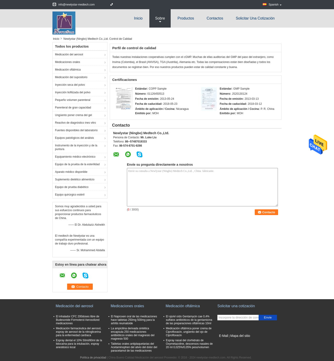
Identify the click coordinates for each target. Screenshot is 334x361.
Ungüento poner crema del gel (73, 115)
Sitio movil (225, 341)
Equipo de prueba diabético (71, 187)
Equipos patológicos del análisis (74, 137)
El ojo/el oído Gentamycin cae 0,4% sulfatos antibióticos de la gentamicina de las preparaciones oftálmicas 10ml (189, 320)
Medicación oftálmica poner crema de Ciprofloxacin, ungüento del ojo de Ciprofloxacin (188, 332)
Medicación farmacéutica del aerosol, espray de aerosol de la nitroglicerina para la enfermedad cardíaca (78, 332)
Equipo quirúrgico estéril (70, 194)
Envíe (268, 317)
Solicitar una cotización (255, 18)
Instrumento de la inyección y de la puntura (76, 147)
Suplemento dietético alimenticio (74, 179)
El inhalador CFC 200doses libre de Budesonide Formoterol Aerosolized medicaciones (77, 320)
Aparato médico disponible (71, 171)
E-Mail (223, 336)
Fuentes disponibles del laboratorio (76, 130)
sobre (160, 18)
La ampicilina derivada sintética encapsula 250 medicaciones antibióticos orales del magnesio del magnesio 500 (132, 333)
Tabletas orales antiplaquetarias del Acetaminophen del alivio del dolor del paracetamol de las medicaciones (134, 347)
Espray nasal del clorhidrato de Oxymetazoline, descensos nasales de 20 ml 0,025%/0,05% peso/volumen (189, 344)
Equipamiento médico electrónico (75, 156)
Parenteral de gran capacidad (73, 107)
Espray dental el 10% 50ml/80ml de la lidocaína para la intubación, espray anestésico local (79, 344)
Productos (186, 18)
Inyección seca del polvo (70, 84)
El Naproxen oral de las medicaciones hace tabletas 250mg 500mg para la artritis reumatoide (134, 320)
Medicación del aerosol (69, 54)
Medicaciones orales (67, 62)
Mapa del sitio (240, 336)
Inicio (138, 18)
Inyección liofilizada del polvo (72, 92)
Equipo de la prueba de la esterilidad (77, 164)
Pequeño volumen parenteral (72, 100)
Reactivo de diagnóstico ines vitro (75, 122)
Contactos (215, 18)
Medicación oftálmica (68, 69)
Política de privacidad (93, 357)
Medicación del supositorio (71, 77)
